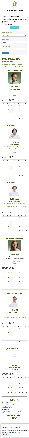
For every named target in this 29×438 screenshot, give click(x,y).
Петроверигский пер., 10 (7, 406)
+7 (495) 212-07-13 (14, 402)
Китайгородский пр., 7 (7, 407)
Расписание (14, 27)
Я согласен (5, 434)
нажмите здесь (16, 432)
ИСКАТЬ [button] (6, 53)
